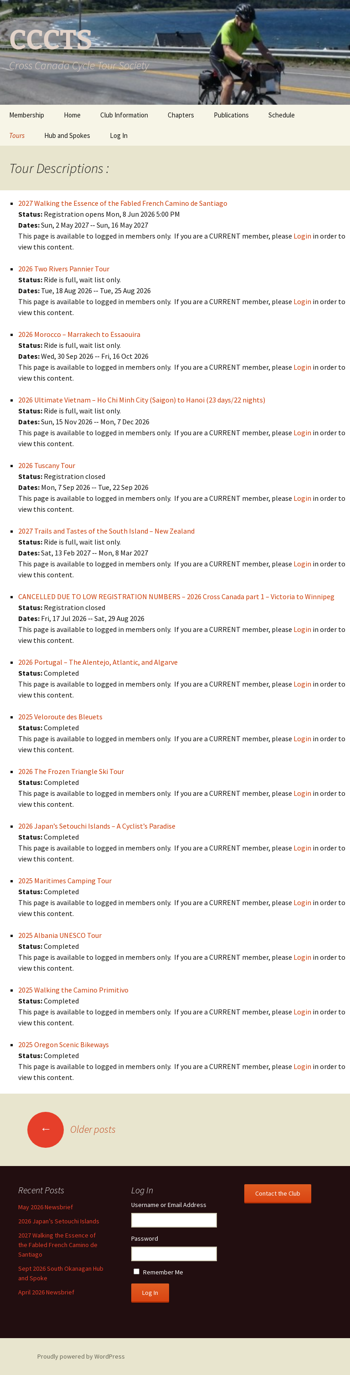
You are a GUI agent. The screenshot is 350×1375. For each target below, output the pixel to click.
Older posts (71, 1129)
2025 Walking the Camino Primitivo (73, 989)
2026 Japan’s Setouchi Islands (58, 1221)
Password (144, 1238)
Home (72, 115)
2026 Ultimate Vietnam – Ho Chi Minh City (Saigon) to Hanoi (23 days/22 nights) (141, 399)
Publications (231, 115)
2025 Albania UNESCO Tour (60, 935)
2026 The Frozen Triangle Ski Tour (71, 771)
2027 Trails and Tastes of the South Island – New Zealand (106, 530)
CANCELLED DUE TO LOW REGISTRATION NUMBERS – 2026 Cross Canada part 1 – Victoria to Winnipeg (176, 596)
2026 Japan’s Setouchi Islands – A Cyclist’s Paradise (96, 825)
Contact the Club (277, 1193)
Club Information (124, 115)
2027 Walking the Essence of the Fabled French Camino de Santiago (122, 203)
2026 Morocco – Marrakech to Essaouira (79, 334)
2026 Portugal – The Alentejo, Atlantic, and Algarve (98, 662)
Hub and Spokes (67, 135)
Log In (119, 135)
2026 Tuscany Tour (46, 465)
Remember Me (163, 1272)
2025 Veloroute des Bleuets (60, 716)
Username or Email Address (168, 1205)
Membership (26, 115)
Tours (17, 135)
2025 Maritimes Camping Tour (65, 880)
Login (302, 235)
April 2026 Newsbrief (46, 1292)
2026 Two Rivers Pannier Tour (63, 268)
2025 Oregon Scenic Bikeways (63, 1044)
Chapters (181, 115)
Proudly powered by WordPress (81, 1356)
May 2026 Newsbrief (45, 1207)
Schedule (281, 115)
